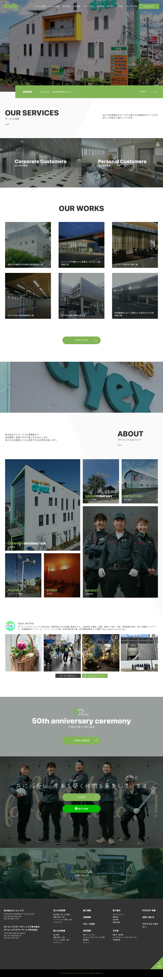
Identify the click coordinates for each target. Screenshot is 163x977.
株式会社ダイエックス (14, 910)
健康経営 (116, 917)
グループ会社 (88, 6)
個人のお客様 (54, 6)
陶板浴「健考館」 (119, 934)
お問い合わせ (149, 6)
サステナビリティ (119, 914)
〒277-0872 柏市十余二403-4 (14, 933)
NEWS (27, 92)
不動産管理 (116, 940)
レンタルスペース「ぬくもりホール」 (125, 937)
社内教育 (116, 919)
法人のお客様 (40, 6)
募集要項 (86, 940)
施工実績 (66, 6)
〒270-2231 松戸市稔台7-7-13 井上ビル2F (19, 914)
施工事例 (56, 934)
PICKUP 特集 (131, 6)
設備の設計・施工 (59, 917)
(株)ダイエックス (89, 934)
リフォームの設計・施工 (61, 940)
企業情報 (76, 6)
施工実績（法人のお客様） (62, 914)
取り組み (110, 6)
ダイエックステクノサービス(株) (94, 937)
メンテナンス (57, 922)
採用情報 (100, 6)
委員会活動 (116, 922)
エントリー (86, 942)
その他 (120, 6)
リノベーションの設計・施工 (63, 919)
